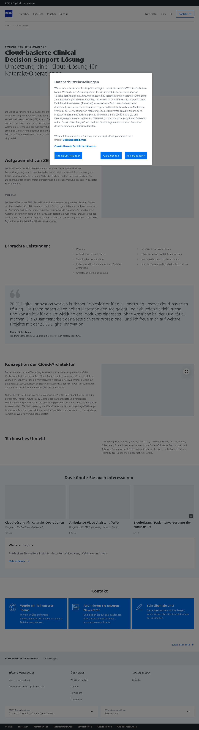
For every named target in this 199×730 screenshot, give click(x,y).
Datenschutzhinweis (74, 139)
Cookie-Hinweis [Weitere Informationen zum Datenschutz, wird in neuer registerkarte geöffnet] (63, 146)
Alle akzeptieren (136, 155)
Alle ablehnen (111, 155)
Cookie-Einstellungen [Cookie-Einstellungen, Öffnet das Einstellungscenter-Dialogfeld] (68, 155)
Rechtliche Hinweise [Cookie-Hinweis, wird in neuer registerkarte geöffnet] (84, 146)
